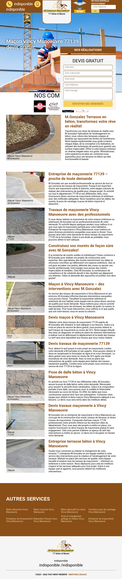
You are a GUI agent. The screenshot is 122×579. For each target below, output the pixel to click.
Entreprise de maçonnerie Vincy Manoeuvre (101, 520)
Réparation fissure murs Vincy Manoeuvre (45, 520)
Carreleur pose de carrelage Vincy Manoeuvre (102, 510)
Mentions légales (78, 574)
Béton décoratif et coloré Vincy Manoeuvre (73, 510)
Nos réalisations (88, 50)
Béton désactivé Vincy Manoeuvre (17, 510)
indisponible (19, 4)
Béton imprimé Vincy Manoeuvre (44, 510)
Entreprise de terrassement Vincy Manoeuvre (19, 520)
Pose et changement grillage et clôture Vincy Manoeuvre (72, 519)
